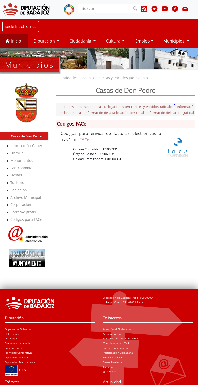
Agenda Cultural (112, 334)
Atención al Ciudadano (117, 329)
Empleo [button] (142, 41)
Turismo (17, 182)
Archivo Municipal (25, 197)
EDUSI (15, 370)
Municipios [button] (174, 41)
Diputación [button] (45, 41)
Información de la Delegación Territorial (114, 112)
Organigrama (13, 338)
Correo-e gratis (23, 212)
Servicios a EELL (112, 357)
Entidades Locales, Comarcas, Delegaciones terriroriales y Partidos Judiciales (116, 106)
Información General (28, 145)
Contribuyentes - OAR (116, 343)
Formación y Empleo (115, 348)
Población (18, 190)
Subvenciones (13, 348)
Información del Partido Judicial (170, 112)
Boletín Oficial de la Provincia (121, 338)
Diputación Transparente (20, 362)
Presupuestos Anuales (18, 343)
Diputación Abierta (16, 357)
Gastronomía (21, 167)
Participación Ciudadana (118, 353)
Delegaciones (13, 334)
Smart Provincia (112, 362)
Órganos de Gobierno (18, 329)
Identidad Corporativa (18, 353)
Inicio (13, 41)
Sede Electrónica (21, 26)
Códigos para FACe (26, 219)
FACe (84, 139)
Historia (17, 153)
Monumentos (21, 160)
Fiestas (16, 175)
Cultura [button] (113, 41)
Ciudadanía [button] (80, 41)
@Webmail (109, 371)
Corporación (20, 204)
